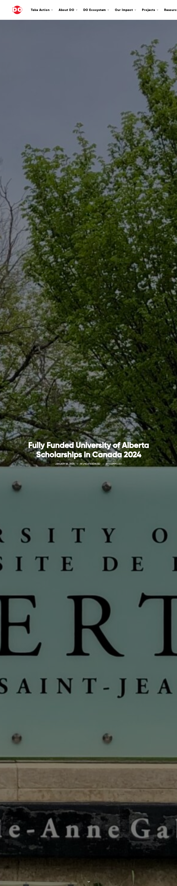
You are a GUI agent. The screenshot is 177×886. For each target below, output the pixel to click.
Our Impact (113, 10)
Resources (162, 10)
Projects (138, 10)
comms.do (115, 415)
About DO (56, 10)
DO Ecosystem (84, 10)
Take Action (30, 10)
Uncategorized (91, 415)
